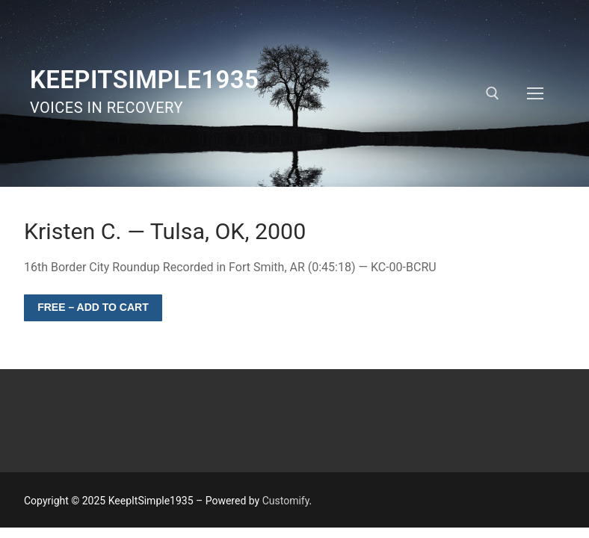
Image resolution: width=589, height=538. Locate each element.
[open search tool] (492, 93)
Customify (285, 501)
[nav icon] (535, 93)
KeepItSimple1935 (144, 79)
